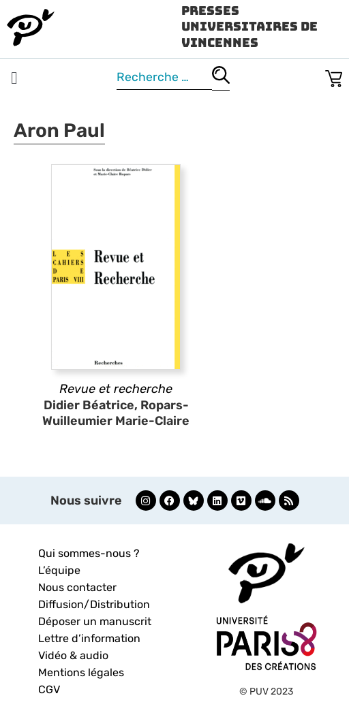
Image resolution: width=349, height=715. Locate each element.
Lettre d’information (89, 638)
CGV (49, 689)
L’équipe (59, 570)
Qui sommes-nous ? (89, 553)
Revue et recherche (115, 388)
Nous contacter (77, 587)
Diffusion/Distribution (94, 604)
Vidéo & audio (73, 655)
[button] (14, 78)
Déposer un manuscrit (94, 621)
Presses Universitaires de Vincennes (249, 26)
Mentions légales (81, 672)
